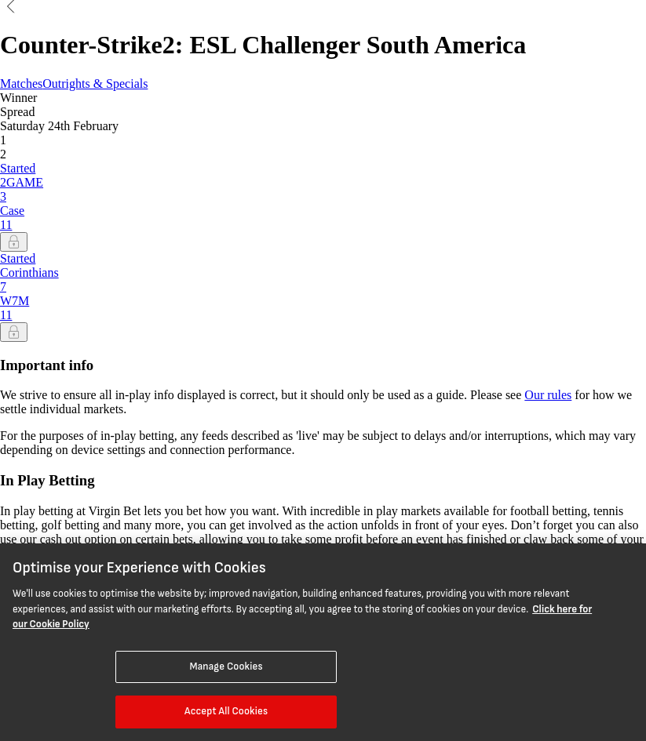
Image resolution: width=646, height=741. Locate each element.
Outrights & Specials (95, 83)
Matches (21, 83)
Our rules (547, 394)
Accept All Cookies (226, 711)
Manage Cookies (226, 666)
